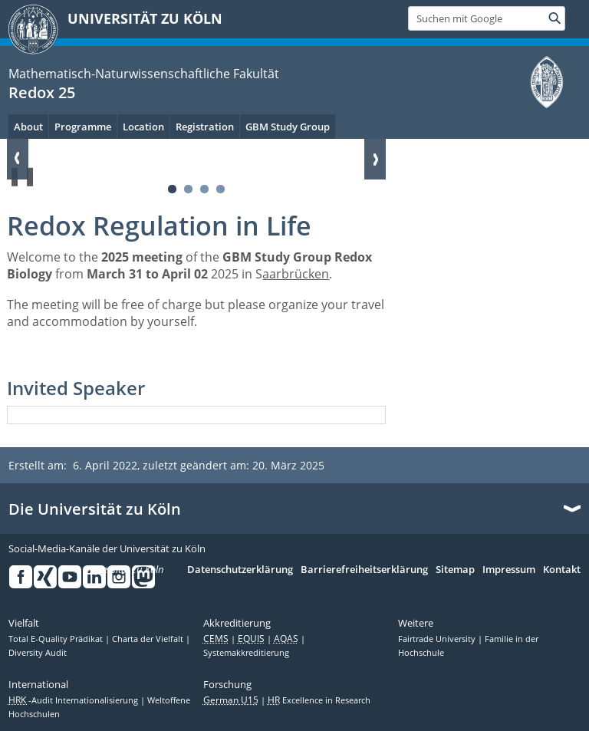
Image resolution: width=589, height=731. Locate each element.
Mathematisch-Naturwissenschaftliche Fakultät (143, 73)
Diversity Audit (37, 652)
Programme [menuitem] (82, 126)
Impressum (508, 570)
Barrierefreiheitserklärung (364, 570)
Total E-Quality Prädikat (56, 639)
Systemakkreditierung (246, 652)
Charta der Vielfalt (149, 639)
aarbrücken (295, 273)
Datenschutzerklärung (240, 570)
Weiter (375, 158)
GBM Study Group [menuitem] (287, 126)
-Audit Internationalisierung (74, 700)
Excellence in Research (319, 700)
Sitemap (455, 570)
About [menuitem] (28, 126)
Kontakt (562, 570)
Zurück (17, 158)
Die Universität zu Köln (94, 509)
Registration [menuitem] (205, 126)
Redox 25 (41, 92)
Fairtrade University (438, 639)
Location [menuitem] (143, 126)
